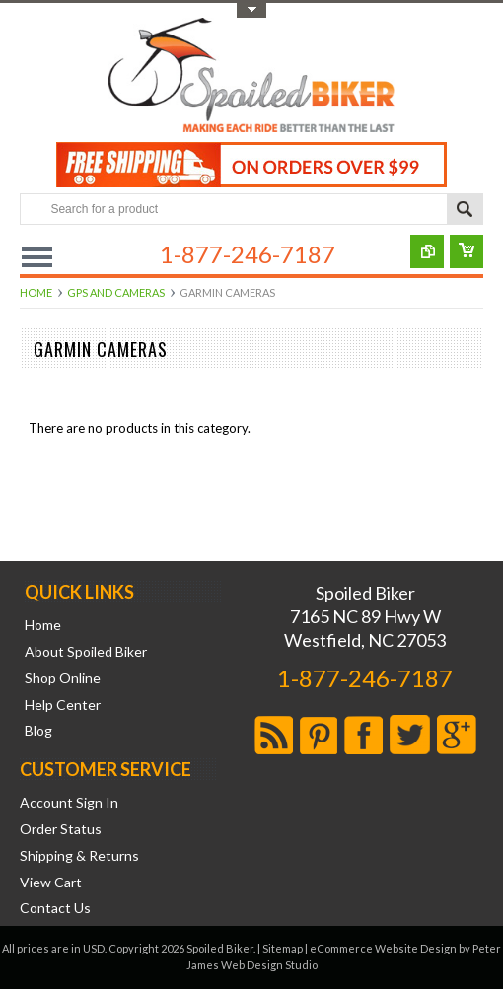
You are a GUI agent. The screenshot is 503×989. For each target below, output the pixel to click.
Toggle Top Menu (251, 10)
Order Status (61, 829)
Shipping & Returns (79, 856)
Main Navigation (37, 257)
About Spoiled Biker (86, 652)
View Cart (51, 882)
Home (36, 292)
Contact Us (55, 908)
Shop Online (63, 678)
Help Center (63, 705)
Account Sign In (69, 803)
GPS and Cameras (116, 292)
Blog (38, 731)
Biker (251, 77)
